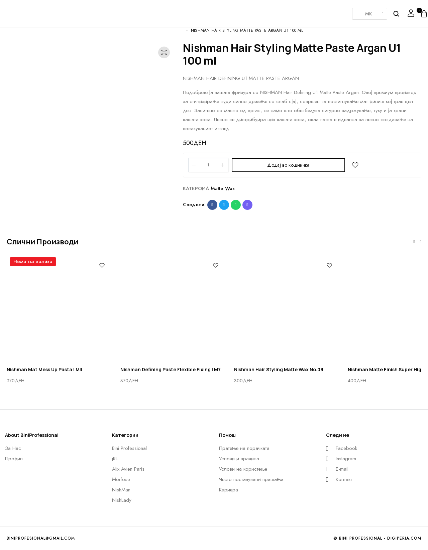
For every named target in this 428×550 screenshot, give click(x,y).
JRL (143, 11)
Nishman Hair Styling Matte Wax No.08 (278, 369)
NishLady (277, 10)
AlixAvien (177, 11)
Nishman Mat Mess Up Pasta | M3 (44, 369)
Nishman (244, 11)
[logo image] (25, 13)
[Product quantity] (208, 165)
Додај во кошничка (288, 165)
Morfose (210, 11)
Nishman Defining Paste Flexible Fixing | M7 (170, 369)
